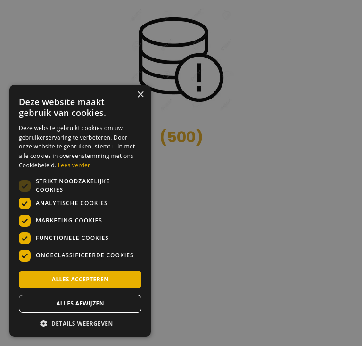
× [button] (140, 95)
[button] (80, 323)
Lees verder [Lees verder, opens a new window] (74, 165)
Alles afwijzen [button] (80, 303)
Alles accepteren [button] (80, 279)
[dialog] (181, 173)
